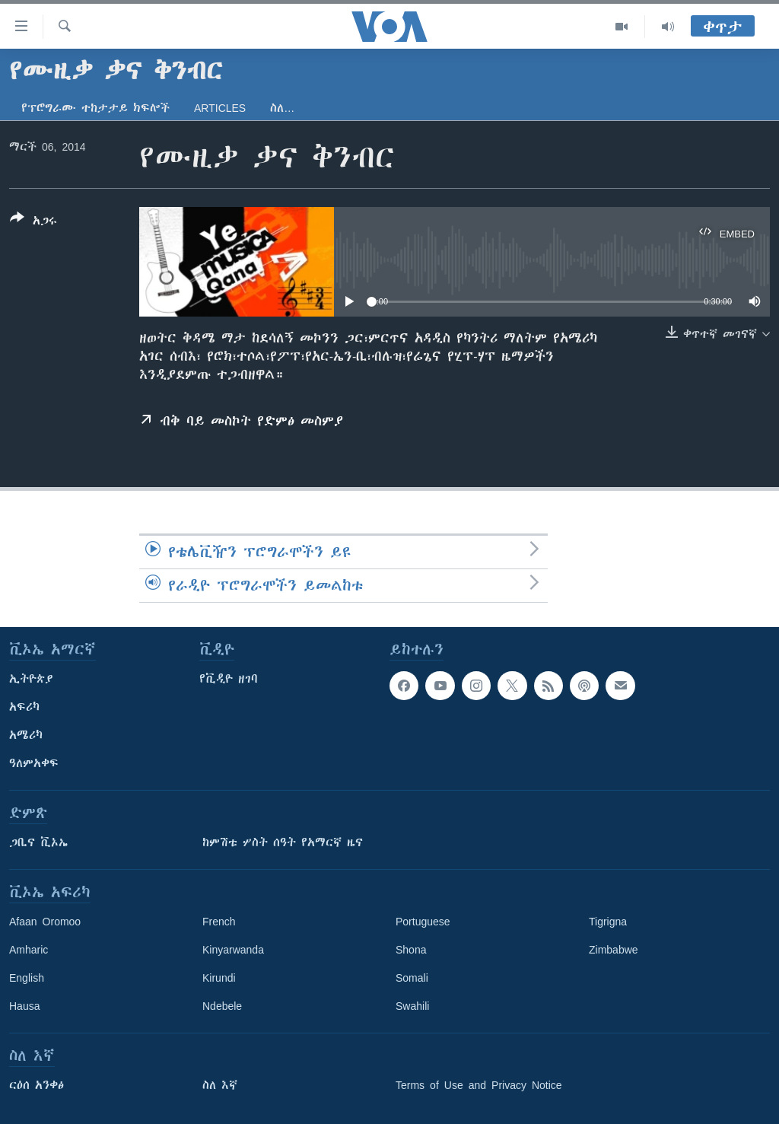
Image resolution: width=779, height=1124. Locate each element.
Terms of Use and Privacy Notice (479, 1085)
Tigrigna (608, 921)
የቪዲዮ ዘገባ (228, 679)
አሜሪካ (26, 735)
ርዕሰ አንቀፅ (36, 1085)
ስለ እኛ (219, 1085)
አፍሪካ (24, 707)
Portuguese (423, 921)
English (26, 978)
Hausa (24, 1006)
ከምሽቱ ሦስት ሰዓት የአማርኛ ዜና (282, 842)
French (219, 921)
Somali (412, 978)
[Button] (33, 222)
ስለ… (282, 108)
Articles (220, 108)
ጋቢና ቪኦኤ (38, 842)
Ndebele (222, 1006)
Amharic (28, 950)
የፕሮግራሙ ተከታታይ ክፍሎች (95, 108)
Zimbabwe (613, 950)
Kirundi (219, 978)
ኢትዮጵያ (31, 679)
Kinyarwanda (233, 950)
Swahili (412, 1006)
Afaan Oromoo (45, 921)
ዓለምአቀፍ (34, 763)
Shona (411, 950)
